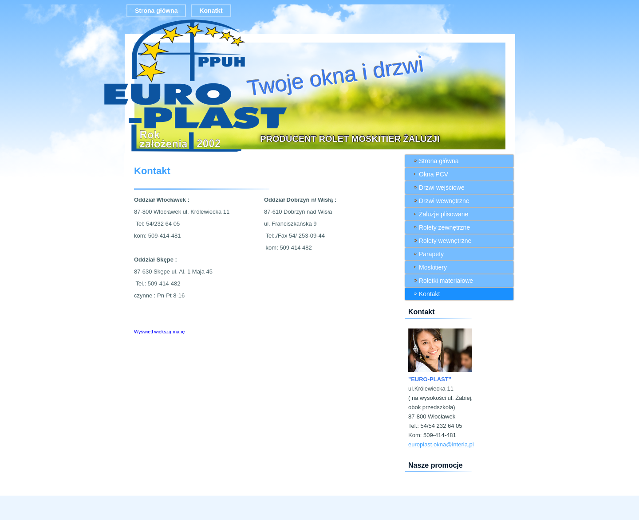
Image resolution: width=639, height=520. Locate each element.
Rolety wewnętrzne (445, 240)
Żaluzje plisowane (443, 214)
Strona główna (156, 10)
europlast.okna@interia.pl (441, 444)
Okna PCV (433, 174)
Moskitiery (433, 267)
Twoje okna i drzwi (335, 76)
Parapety (431, 254)
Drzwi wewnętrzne (444, 200)
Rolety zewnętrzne (444, 227)
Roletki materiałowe (446, 280)
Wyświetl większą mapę (159, 331)
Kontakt (152, 170)
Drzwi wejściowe (442, 187)
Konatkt (210, 10)
